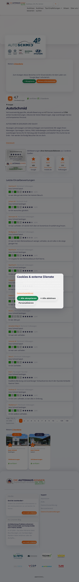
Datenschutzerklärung (25, 293)
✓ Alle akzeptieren (28, 298)
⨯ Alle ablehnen (48, 298)
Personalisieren (26, 303)
